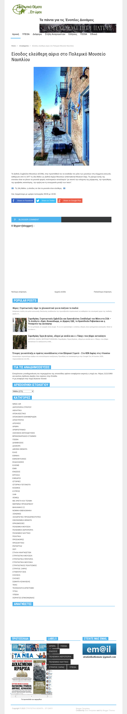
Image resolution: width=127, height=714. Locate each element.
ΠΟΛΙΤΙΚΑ (17, 536)
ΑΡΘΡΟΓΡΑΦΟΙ (19, 430)
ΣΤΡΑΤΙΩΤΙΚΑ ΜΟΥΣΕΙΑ (22, 556)
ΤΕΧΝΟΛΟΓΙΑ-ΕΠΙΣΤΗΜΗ (23, 588)
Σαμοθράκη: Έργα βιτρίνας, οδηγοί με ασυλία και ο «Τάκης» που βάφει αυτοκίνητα (67, 336)
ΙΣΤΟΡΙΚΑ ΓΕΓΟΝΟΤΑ (22, 485)
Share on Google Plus (69, 200)
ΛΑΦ (14, 494)
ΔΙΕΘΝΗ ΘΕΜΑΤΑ (20, 449)
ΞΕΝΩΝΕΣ (17, 514)
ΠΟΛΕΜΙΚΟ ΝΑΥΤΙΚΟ (21, 533)
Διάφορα (37, 34)
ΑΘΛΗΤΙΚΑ (17, 410)
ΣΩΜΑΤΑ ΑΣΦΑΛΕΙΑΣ (21, 582)
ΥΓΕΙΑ (15, 591)
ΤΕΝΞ (15, 585)
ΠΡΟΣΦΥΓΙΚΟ (18, 543)
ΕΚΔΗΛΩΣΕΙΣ (18, 462)
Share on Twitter (45, 200)
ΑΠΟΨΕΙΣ (17, 423)
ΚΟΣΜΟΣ (16, 488)
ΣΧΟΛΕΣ (16, 578)
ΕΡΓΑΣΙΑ (16, 475)
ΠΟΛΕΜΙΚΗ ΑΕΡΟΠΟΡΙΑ (23, 530)
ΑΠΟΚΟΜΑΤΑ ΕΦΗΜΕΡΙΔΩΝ (24, 417)
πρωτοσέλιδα (27, 699)
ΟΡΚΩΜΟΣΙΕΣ (18, 523)
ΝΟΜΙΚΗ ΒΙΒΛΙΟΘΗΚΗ (22, 510)
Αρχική (15, 34)
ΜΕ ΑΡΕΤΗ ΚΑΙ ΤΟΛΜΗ (22, 501)
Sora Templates (90, 710)
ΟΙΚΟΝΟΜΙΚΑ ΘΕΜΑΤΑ (22, 520)
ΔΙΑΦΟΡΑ (16, 446)
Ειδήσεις (73, 34)
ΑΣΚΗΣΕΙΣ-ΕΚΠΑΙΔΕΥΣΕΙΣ (24, 433)
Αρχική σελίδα (60, 292)
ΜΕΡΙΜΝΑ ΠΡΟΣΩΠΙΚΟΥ (23, 504)
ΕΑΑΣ (15, 452)
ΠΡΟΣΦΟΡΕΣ (18, 539)
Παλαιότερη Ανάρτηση (102, 292)
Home (13, 46)
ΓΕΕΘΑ (83, 34)
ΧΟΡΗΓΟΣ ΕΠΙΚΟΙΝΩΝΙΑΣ (23, 598)
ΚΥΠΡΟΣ (16, 491)
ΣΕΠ (14, 549)
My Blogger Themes (107, 710)
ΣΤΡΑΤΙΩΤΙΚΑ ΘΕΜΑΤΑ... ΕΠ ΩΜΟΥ (39, 708)
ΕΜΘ (15, 468)
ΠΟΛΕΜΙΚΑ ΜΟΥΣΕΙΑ (21, 527)
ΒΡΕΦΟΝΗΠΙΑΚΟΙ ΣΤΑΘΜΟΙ (24, 436)
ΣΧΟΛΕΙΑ (16, 575)
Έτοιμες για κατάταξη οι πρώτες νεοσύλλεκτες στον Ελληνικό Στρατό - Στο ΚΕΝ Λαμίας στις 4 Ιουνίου (61, 353)
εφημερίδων (38, 699)
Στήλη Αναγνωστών (55, 34)
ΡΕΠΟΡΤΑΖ (17, 546)
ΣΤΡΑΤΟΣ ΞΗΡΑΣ (20, 569)
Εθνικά (93, 34)
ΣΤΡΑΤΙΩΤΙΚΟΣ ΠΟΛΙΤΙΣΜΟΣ (25, 565)
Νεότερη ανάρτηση (18, 292)
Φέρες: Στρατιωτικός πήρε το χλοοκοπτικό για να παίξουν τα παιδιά (45, 308)
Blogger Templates (83, 709)
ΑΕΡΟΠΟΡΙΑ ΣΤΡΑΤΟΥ (22, 407)
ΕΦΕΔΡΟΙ (17, 478)
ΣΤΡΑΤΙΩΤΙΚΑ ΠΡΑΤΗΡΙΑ (23, 559)
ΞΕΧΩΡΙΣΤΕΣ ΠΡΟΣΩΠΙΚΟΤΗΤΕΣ (27, 517)
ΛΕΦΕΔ (16, 498)
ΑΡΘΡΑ (16, 426)
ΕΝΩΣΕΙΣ (16, 472)
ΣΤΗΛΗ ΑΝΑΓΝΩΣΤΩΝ (22, 552)
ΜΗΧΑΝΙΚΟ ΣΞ (19, 507)
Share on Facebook (22, 200)
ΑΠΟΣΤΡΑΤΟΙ (18, 420)
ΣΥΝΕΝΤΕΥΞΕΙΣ (19, 572)
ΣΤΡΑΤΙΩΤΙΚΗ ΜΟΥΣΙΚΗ (23, 562)
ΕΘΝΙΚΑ (16, 456)
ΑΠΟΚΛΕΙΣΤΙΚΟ (19, 414)
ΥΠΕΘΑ (26, 34)
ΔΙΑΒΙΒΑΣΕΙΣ (18, 443)
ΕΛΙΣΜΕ (16, 465)
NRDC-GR (17, 404)
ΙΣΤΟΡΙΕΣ (17, 481)
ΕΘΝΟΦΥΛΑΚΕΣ (19, 459)
